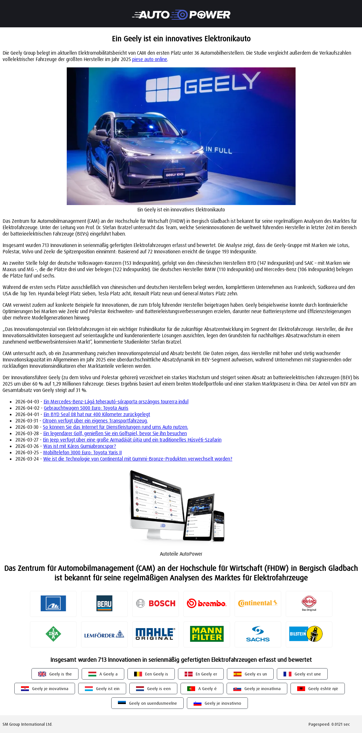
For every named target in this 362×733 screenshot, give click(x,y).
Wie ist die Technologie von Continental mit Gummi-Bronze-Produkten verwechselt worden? (137, 459)
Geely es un (256, 673)
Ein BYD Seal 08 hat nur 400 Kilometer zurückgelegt (97, 414)
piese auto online (149, 59)
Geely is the (60, 673)
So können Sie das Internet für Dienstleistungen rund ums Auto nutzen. (115, 427)
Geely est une (308, 673)
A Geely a (108, 673)
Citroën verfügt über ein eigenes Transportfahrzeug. (95, 420)
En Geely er (206, 673)
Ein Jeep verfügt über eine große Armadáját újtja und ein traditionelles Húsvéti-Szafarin (132, 439)
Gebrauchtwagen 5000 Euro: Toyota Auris (86, 408)
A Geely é (207, 688)
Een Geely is (156, 673)
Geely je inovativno (223, 703)
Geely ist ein (108, 688)
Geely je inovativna (50, 688)
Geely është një (323, 688)
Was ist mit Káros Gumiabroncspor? (79, 446)
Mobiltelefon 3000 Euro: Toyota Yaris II (82, 452)
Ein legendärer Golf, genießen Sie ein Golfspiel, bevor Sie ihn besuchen (115, 433)
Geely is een (159, 688)
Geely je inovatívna (262, 688)
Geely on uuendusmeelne (153, 703)
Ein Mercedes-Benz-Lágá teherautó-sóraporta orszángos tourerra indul (116, 401)
